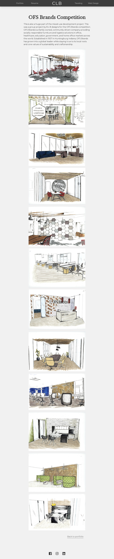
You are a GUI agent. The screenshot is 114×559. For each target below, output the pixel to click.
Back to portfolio (75, 536)
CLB (57, 3)
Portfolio (20, 3)
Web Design (93, 3)
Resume (34, 3)
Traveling (78, 3)
